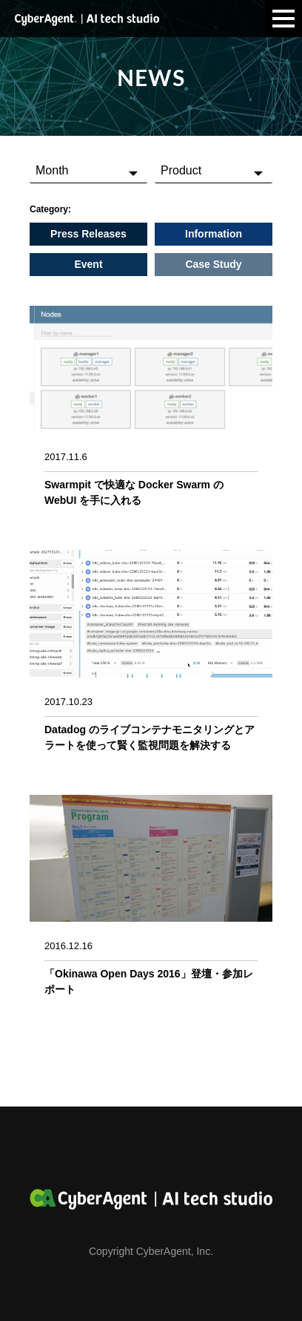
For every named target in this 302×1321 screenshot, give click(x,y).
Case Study (213, 264)
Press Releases (88, 234)
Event (88, 264)
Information (213, 234)
